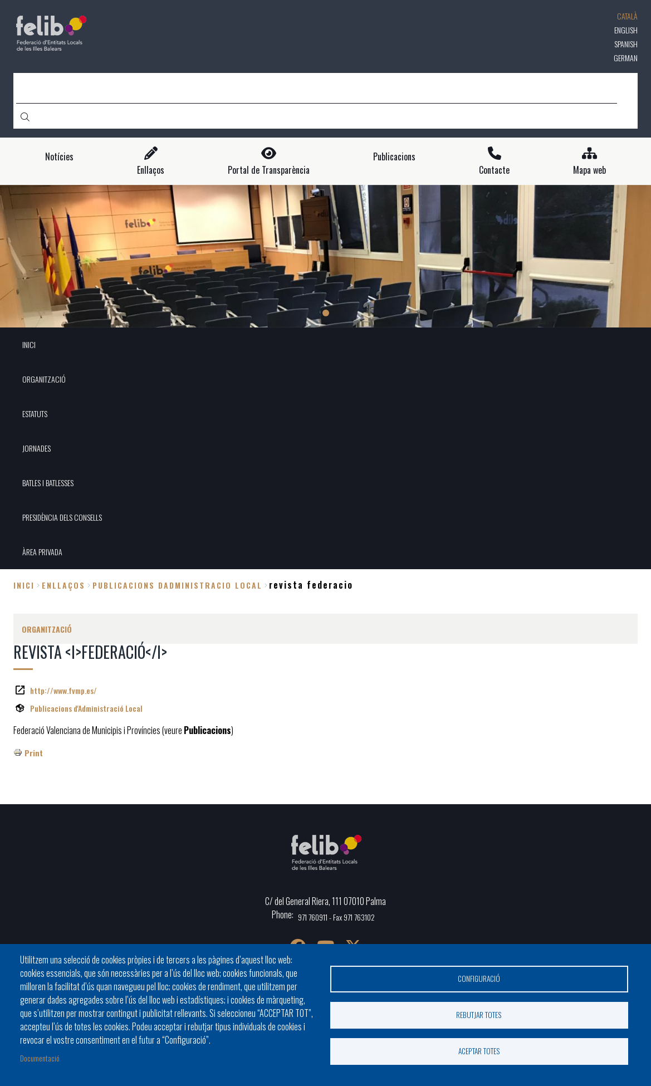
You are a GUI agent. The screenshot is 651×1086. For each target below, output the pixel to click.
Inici (24, 585)
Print (34, 753)
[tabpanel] (325, 256)
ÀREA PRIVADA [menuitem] (42, 551)
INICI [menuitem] (29, 344)
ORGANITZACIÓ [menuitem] (44, 379)
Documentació (40, 1058)
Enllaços (150, 170)
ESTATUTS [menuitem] (34, 413)
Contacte (494, 170)
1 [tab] (325, 313)
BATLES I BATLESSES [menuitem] (48, 482)
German (626, 57)
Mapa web (589, 170)
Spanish (626, 44)
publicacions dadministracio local (177, 585)
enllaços (63, 585)
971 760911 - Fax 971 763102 (336, 917)
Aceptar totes (479, 1050)
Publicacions (394, 157)
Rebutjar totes (479, 1014)
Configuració (479, 978)
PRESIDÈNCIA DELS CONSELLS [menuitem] (62, 517)
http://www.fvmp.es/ (63, 690)
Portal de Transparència (269, 170)
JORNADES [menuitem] (36, 448)
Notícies (59, 157)
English (626, 30)
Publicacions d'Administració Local (86, 708)
